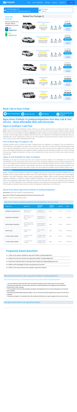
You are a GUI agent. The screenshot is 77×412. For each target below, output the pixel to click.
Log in (70, 2)
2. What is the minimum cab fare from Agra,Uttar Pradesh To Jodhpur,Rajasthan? (30, 258)
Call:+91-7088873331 (37, 2)
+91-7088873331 (12, 29)
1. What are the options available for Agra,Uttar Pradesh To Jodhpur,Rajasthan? (30, 255)
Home (28, 2)
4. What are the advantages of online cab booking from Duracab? (26, 264)
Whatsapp (47, 2)
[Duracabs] (8, 2)
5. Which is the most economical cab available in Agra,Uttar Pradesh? (27, 267)
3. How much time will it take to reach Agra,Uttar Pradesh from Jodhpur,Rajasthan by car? (33, 261)
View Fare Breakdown (67, 29)
